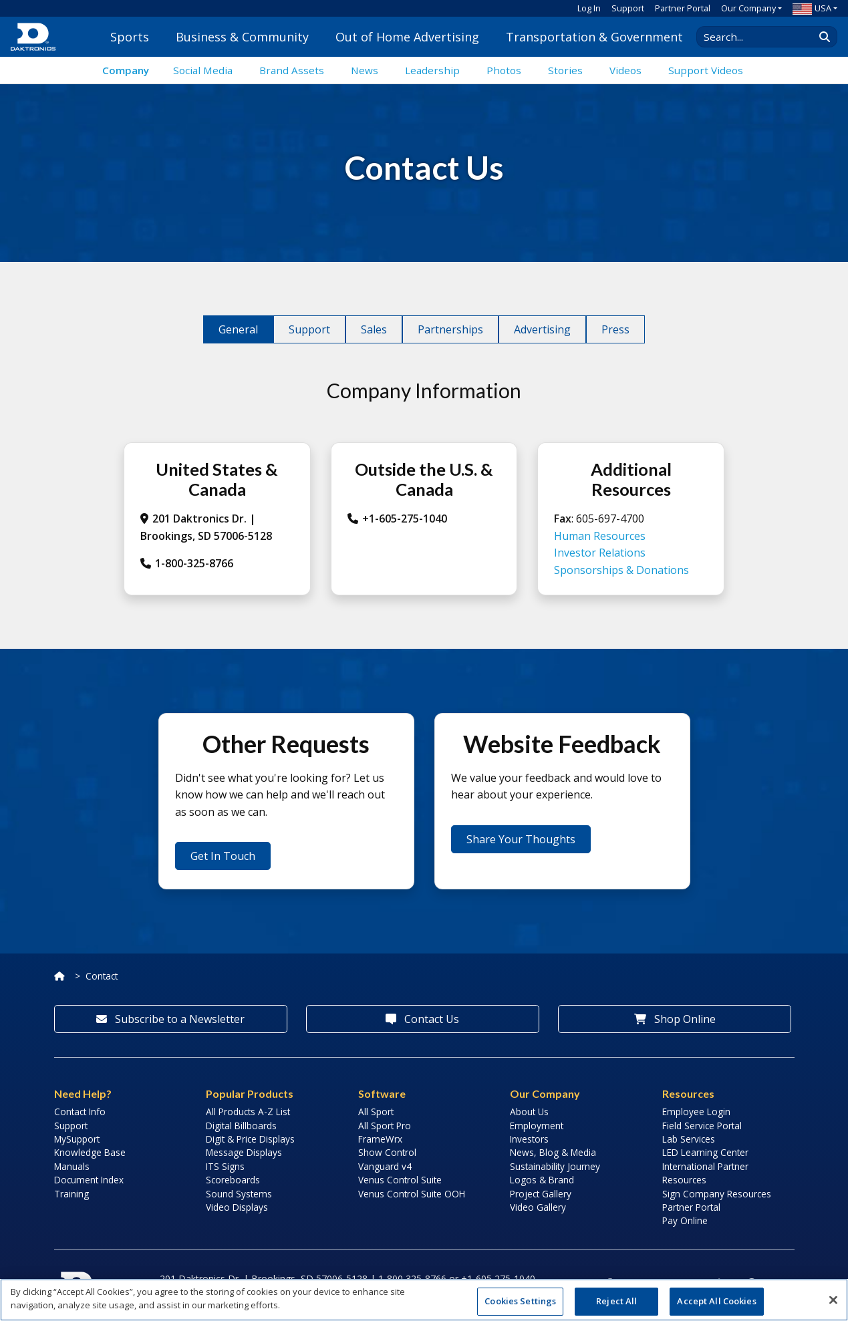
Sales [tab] (374, 329)
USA (812, 8)
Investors (529, 1139)
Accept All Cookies (716, 1301)
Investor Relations (600, 552)
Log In (589, 8)
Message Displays (244, 1152)
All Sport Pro (384, 1125)
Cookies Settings (520, 1301)
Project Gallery (540, 1193)
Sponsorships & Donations (621, 570)
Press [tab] (615, 329)
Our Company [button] (748, 8)
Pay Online (685, 1220)
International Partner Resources (705, 1173)
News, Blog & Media (553, 1152)
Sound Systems (239, 1193)
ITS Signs (225, 1166)
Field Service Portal (702, 1125)
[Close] (833, 1299)
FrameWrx (380, 1139)
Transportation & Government (594, 37)
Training (71, 1193)
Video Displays (237, 1207)
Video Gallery (538, 1207)
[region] (424, 1300)
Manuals (72, 1166)
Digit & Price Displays (250, 1139)
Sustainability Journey (555, 1166)
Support (627, 8)
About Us (529, 1111)
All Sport (376, 1111)
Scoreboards (233, 1179)
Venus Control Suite (400, 1179)
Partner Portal (682, 8)
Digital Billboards (241, 1125)
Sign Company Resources (716, 1193)
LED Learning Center (705, 1152)
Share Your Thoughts (520, 839)
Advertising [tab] (542, 329)
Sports (129, 37)
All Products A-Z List (248, 1111)
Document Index (89, 1179)
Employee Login (696, 1111)
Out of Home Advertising (407, 37)
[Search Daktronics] (762, 36)
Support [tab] (309, 329)
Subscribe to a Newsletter (170, 1019)
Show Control (387, 1152)
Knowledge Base (90, 1152)
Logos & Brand (542, 1179)
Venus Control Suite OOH (411, 1193)
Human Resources (600, 536)
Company (125, 70)
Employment (536, 1125)
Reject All (616, 1301)
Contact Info (80, 1111)
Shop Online (675, 1019)
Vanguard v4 (385, 1166)
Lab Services (688, 1139)
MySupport (77, 1139)
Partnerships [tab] (450, 329)
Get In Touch (222, 856)
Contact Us (422, 1019)
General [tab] (238, 329)
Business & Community (242, 37)
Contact (102, 976)
